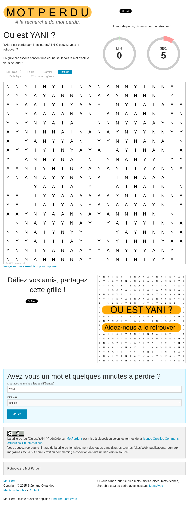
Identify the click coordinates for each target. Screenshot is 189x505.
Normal (47, 71)
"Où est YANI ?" (38, 438)
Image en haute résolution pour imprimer (30, 266)
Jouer (17, 414)
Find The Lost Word (64, 498)
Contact (34, 490)
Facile (30, 71)
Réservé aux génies (42, 76)
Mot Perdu (10, 480)
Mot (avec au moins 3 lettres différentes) (30, 383)
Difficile (65, 71)
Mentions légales (14, 490)
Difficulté (12, 397)
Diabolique (15, 76)
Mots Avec (156, 485)
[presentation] (125, 15)
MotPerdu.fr (74, 438)
